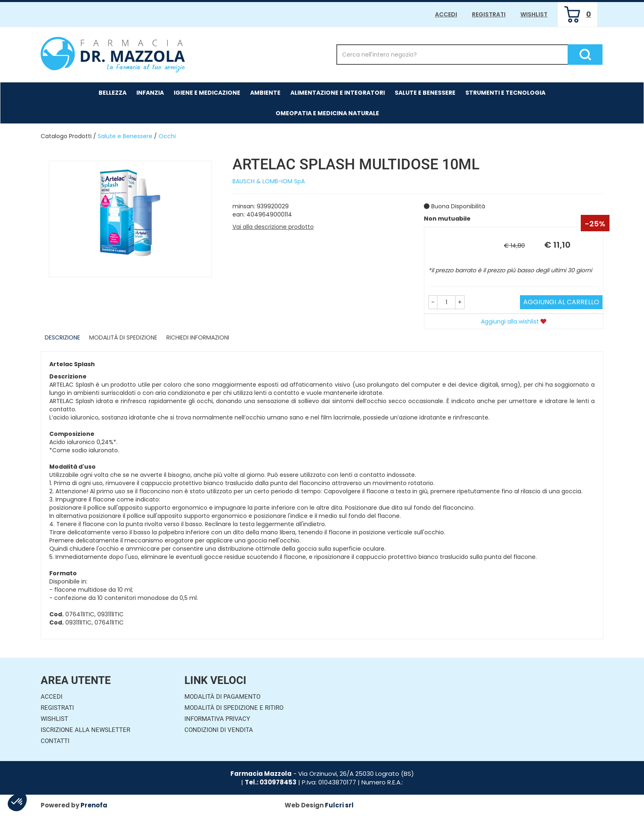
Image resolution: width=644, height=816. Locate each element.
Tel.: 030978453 (271, 782)
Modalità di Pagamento (222, 696)
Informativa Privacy (217, 719)
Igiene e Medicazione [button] (207, 93)
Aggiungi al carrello (561, 302)
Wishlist (533, 14)
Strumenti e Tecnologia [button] (505, 93)
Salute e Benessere (125, 136)
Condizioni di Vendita (218, 730)
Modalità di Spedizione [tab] (123, 337)
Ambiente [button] (265, 93)
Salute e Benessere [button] (425, 93)
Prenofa (93, 805)
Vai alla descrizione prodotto (273, 227)
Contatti (55, 741)
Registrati (489, 14)
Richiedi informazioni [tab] (197, 337)
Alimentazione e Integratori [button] (337, 93)
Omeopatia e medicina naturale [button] (327, 113)
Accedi (446, 14)
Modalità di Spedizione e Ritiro (233, 707)
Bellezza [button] (112, 93)
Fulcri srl (339, 805)
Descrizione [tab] (62, 337)
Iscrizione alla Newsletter (85, 730)
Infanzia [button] (150, 93)
